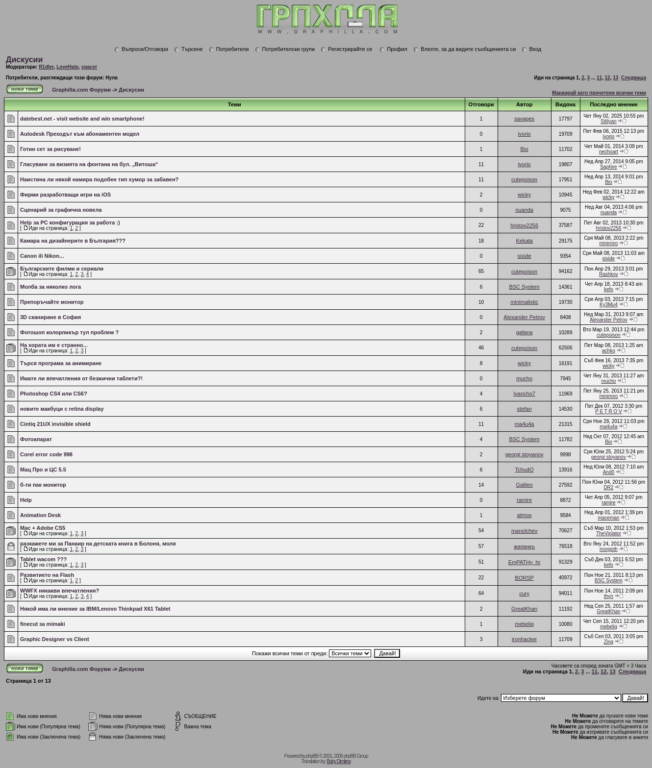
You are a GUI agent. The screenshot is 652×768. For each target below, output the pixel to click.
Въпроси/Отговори (141, 49)
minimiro (609, 243)
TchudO (524, 469)
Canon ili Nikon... (42, 256)
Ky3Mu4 (609, 304)
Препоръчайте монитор (51, 302)
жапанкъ (524, 546)
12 (607, 77)
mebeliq (524, 624)
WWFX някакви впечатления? (59, 591)
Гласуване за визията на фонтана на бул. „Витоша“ (89, 164)
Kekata (524, 241)
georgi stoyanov (524, 454)
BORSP (524, 578)
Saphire (608, 167)
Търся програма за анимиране (60, 363)
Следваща (633, 77)
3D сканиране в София (50, 317)
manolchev (524, 531)
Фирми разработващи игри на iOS (65, 195)
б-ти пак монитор (43, 485)
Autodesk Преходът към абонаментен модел (79, 134)
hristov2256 (524, 225)
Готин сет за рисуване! (50, 149)
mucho (524, 378)
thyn (608, 596)
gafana (524, 332)
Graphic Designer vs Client (54, 639)
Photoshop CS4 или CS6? (53, 393)
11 (599, 77)
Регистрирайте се (346, 49)
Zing (608, 641)
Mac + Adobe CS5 (42, 528)
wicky (524, 195)
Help (26, 500)
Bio (524, 149)
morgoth (609, 549)
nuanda (524, 210)
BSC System (524, 287)
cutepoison (524, 179)
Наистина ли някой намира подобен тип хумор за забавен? (99, 179)
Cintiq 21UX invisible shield (55, 424)
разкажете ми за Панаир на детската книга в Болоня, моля (98, 543)
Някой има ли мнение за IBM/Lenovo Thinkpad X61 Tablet (95, 609)
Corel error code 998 (46, 454)
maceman (608, 517)
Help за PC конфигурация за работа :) (70, 222)
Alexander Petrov (524, 317)
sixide (524, 256)
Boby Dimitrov (338, 761)
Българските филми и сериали (61, 269)
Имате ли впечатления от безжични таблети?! (81, 378)
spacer (89, 67)
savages (524, 119)
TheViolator (608, 533)
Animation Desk (40, 515)
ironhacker (524, 639)
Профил (393, 49)
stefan (524, 409)
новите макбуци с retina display (62, 409)
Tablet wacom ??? (43, 559)
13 (615, 77)
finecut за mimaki (42, 624)
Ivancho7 (524, 393)
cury (524, 593)
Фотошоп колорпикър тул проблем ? (69, 332)
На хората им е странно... (54, 345)
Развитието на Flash (47, 575)
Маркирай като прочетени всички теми (599, 93)
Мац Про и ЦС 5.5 (43, 469)
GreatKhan (524, 609)
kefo (608, 289)
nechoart (608, 151)
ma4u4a (524, 424)
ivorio (524, 134)
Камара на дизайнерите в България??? (72, 241)
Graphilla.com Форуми (81, 90)
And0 (608, 472)
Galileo (524, 485)
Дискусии (24, 59)
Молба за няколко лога (50, 287)
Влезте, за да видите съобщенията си (464, 49)
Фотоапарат (36, 439)
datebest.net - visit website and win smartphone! (82, 119)
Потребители (229, 49)
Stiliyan (608, 121)
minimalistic (524, 302)
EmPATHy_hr (524, 562)
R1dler (46, 67)
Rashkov (608, 274)
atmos (524, 515)
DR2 (608, 487)
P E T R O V (608, 411)
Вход (531, 49)
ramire (524, 500)
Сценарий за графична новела (61, 210)
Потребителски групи (285, 49)
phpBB (312, 756)
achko (608, 350)
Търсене (188, 49)
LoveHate (67, 67)
